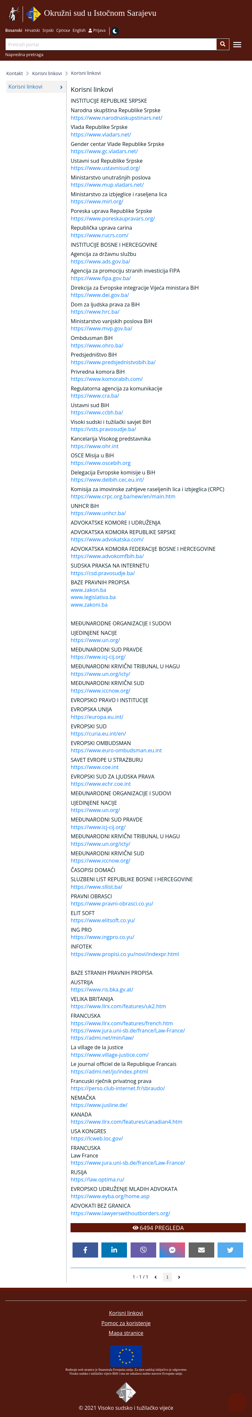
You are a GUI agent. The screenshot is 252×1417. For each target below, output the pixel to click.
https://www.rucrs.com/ (99, 235)
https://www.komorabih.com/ (107, 379)
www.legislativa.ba (93, 597)
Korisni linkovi (126, 1313)
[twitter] (230, 1250)
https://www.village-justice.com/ (110, 1054)
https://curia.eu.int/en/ (98, 733)
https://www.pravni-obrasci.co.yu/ (112, 903)
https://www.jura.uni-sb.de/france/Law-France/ (128, 1030)
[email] (201, 1250)
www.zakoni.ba (89, 604)
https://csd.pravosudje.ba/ (103, 573)
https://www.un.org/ (95, 640)
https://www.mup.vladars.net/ (107, 184)
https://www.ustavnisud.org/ (105, 168)
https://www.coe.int (94, 767)
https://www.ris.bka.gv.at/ (102, 989)
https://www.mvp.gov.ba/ (101, 328)
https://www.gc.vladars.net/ (104, 151)
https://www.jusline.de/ (99, 1105)
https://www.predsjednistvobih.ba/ (113, 362)
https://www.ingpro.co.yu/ (102, 937)
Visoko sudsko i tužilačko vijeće (135, 1407)
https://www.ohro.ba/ (97, 345)
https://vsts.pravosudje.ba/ (103, 429)
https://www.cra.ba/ (95, 395)
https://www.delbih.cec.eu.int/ (107, 479)
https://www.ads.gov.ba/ (100, 261)
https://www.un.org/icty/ (100, 673)
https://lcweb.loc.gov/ (97, 1138)
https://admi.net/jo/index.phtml (109, 1071)
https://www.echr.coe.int (101, 783)
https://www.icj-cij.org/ (98, 656)
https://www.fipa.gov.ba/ (101, 278)
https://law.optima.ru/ (97, 1179)
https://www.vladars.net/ (101, 134)
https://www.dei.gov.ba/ (100, 295)
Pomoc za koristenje (126, 1323)
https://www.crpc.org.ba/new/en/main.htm (123, 496)
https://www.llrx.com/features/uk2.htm (118, 1006)
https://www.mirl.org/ (97, 201)
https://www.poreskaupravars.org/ (113, 218)
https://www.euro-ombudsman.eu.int (116, 750)
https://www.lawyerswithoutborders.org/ (120, 1213)
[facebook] (85, 1250)
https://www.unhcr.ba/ (98, 513)
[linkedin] (114, 1250)
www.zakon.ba (88, 590)
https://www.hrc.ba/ (95, 311)
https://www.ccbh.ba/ (97, 412)
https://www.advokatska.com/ (107, 539)
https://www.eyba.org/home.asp (110, 1196)
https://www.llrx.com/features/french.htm (122, 1023)
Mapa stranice (126, 1333)
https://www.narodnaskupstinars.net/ (116, 117)
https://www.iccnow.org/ (100, 690)
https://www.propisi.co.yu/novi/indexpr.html (125, 954)
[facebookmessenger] (172, 1250)
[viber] (143, 1250)
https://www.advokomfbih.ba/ (107, 556)
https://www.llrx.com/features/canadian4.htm (126, 1121)
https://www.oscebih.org (101, 463)
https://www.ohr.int (94, 446)
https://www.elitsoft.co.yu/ (103, 920)
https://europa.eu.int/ (97, 716)
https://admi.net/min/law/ (102, 1037)
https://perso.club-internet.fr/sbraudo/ (118, 1088)
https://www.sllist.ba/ (96, 886)
